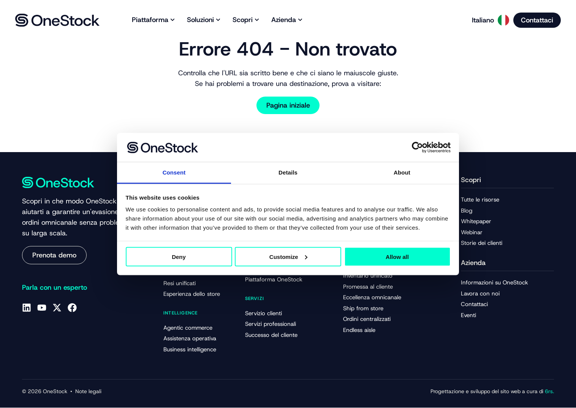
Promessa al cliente (368, 287)
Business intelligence (189, 349)
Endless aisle (359, 330)
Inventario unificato (367, 276)
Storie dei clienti (481, 243)
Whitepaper (476, 221)
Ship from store (363, 309)
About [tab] (402, 172)
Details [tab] (288, 172)
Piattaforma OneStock (273, 280)
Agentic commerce (187, 328)
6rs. (548, 391)
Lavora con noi (480, 293)
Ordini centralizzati (367, 319)
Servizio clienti (263, 313)
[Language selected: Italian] (488, 20)
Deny (179, 256)
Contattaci (474, 304)
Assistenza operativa (189, 339)
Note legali (88, 391)
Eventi (468, 315)
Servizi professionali (270, 324)
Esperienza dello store (191, 294)
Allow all (397, 256)
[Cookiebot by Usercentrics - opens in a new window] (417, 147)
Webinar (472, 232)
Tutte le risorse (480, 199)
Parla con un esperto (54, 287)
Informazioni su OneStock (494, 282)
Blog (466, 210)
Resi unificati (179, 283)
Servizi (254, 298)
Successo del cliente (271, 335)
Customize (288, 256)
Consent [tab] (174, 172)
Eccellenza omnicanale (372, 298)
